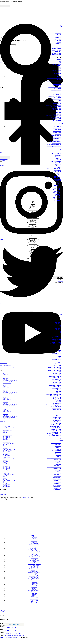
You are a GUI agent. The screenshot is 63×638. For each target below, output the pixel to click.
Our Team (58, 324)
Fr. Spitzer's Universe (10, 627)
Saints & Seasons (33, 238)
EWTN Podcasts (57, 378)
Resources (61, 412)
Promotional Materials (33, 242)
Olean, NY (32, 262)
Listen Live (5, 6)
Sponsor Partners (56, 338)
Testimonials (58, 327)
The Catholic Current (55, 396)
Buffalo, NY (33, 255)
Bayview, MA (33, 252)
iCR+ (60, 372)
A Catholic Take (57, 373)
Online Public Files (33, 244)
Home (61, 314)
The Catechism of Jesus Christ (13, 633)
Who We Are (58, 322)
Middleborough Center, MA (33, 258)
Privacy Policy (26, 497)
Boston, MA (32, 253)
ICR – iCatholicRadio (33, 251)
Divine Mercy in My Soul (54, 376)
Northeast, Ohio (32, 259)
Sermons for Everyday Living (53, 394)
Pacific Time (4, 637)
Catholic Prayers (57, 417)
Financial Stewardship (55, 339)
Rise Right (58, 391)
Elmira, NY (32, 256)
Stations (33, 249)
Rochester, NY (33, 264)
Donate (59, 350)
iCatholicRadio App (33, 241)
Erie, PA (33, 257)
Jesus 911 (34, 559)
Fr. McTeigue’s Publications (33, 245)
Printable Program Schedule (54, 367)
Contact (59, 349)
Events (32, 247)
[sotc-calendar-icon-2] (56, 297)
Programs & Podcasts (58, 362)
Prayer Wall (32, 240)
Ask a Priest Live (56, 375)
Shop (60, 352)
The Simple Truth (56, 397)
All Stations (32, 250)
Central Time (18, 637)
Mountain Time (11, 637)
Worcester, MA (33, 270)
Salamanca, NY (32, 266)
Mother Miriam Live (56, 379)
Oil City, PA (32, 261)
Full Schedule (57, 366)
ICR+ (34, 553)
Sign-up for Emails (56, 353)
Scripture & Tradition (10, 630)
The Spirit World (57, 399)
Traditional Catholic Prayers (33, 239)
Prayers (59, 390)
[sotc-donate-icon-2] (56, 312)
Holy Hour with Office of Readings (14, 635)
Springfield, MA (32, 268)
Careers (59, 325)
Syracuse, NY (33, 269)
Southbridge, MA (33, 267)
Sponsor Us (58, 336)
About (61, 315)
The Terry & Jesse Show (34, 568)
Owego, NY (32, 263)
